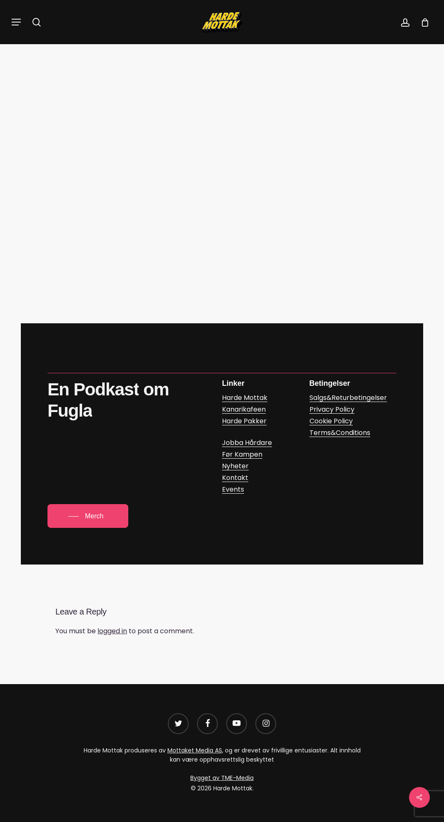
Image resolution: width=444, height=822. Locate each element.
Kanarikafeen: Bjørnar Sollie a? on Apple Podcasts (149, 283)
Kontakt (235, 477)
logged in (112, 631)
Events (233, 489)
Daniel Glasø (235, 123)
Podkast (245, 76)
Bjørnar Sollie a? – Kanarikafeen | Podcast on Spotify (154, 258)
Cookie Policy (331, 421)
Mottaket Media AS (194, 750)
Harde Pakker (244, 421)
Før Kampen (242, 454)
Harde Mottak (244, 397)
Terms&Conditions (339, 432)
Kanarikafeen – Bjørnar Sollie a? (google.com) (141, 233)
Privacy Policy (331, 409)
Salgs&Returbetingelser (348, 397)
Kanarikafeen (199, 76)
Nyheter (235, 466)
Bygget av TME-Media (222, 778)
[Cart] (422, 22)
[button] (16, 22)
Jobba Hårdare (247, 442)
